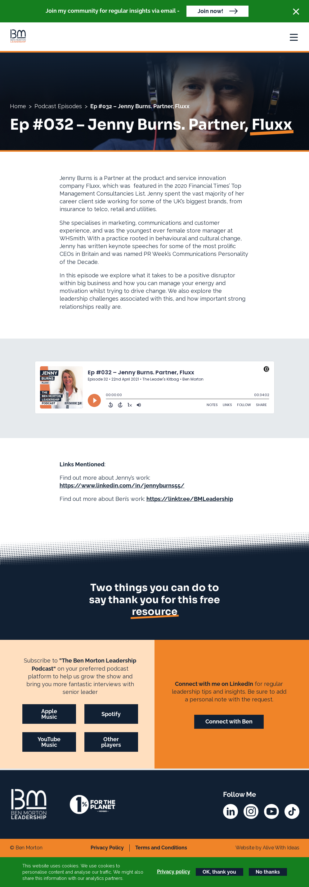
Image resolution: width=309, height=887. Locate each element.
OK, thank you (219, 872)
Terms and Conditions (161, 848)
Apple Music (49, 714)
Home (18, 106)
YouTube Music (49, 742)
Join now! (210, 11)
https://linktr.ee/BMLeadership (189, 499)
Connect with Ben (229, 721)
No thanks (268, 872)
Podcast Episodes (58, 106)
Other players (111, 742)
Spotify (111, 714)
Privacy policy (173, 872)
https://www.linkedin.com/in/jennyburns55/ (122, 485)
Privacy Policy (107, 848)
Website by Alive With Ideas (267, 848)
